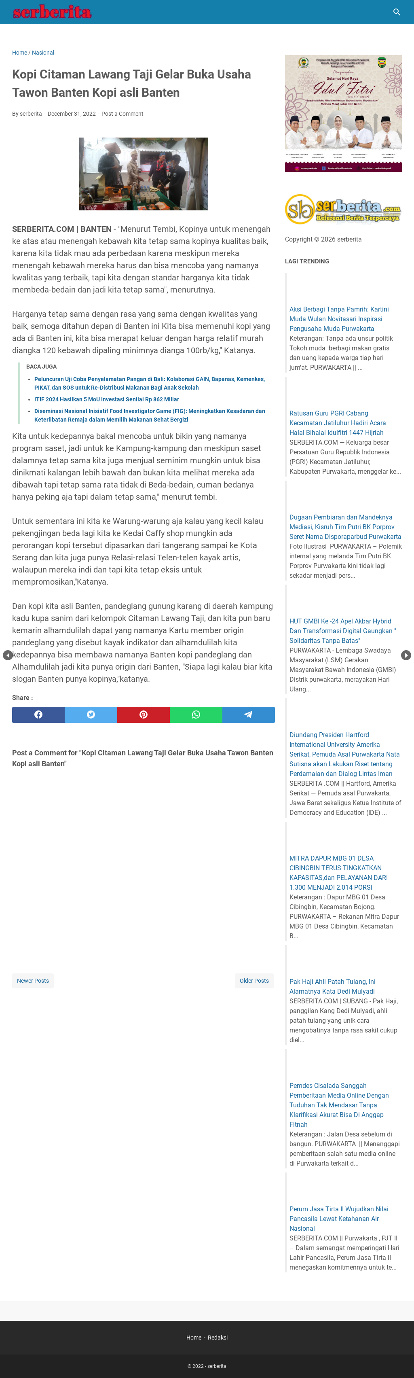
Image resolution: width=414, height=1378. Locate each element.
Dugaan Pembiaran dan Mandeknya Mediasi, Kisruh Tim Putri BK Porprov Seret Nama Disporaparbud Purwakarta (345, 527)
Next (406, 655)
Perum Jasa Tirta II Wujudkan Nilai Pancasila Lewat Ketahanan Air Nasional (339, 1218)
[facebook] (38, 715)
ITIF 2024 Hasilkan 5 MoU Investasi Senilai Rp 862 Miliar (106, 399)
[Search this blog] (397, 12)
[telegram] (248, 715)
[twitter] (91, 715)
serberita (216, 1366)
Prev (8, 655)
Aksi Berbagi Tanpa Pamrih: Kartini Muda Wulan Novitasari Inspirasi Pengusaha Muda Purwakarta (339, 319)
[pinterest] (143, 715)
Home (193, 1337)
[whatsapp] (196, 715)
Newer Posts (33, 980)
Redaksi (218, 1337)
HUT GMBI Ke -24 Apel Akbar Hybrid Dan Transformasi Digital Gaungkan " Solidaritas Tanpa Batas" (342, 630)
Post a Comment (122, 113)
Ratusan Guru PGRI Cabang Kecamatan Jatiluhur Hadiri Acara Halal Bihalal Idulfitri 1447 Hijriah (337, 423)
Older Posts (254, 980)
